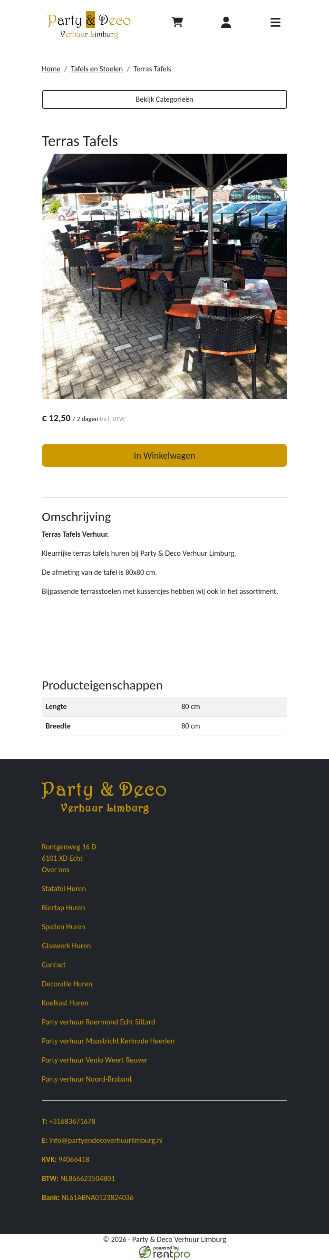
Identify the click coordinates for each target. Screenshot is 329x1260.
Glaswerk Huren (66, 945)
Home (51, 68)
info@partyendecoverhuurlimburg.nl (102, 1140)
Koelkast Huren (65, 1002)
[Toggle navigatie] (275, 24)
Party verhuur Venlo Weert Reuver (94, 1059)
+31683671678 (68, 1121)
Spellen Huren (63, 926)
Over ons (55, 869)
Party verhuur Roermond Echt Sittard (98, 1021)
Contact (54, 964)
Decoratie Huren (67, 983)
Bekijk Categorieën (165, 99)
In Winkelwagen (164, 455)
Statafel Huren (64, 888)
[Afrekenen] (177, 24)
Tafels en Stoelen (97, 68)
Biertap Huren (63, 907)
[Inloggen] (226, 24)
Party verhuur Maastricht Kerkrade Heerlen (108, 1040)
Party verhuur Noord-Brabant (87, 1078)
